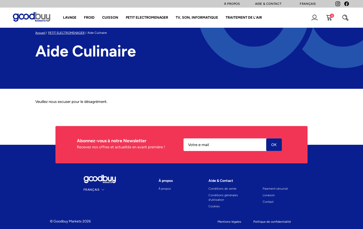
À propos (165, 188)
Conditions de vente (222, 188)
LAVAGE (69, 17)
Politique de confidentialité (272, 221)
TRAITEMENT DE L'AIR (244, 17)
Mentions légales (229, 221)
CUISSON (110, 17)
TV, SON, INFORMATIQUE (197, 17)
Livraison (269, 195)
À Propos (232, 4)
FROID (89, 17)
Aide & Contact (268, 4)
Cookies (214, 206)
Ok (274, 144)
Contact (268, 202)
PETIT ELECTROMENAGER (147, 17)
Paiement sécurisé (275, 188)
